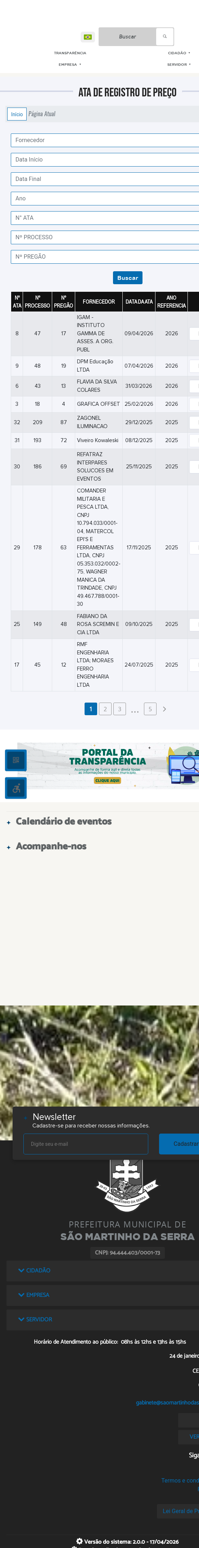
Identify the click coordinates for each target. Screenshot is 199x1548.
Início (17, 114)
